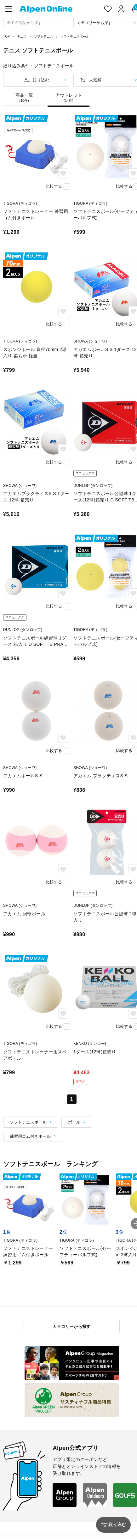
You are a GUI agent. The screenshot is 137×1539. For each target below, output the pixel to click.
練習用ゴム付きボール (30, 1136)
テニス (22, 36)
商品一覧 (24, 97)
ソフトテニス (43, 36)
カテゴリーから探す (72, 1326)
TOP (6, 36)
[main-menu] (8, 9)
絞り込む (41, 80)
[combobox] (36, 22)
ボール (74, 1122)
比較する (54, 186)
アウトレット (68, 97)
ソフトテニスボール (74, 36)
